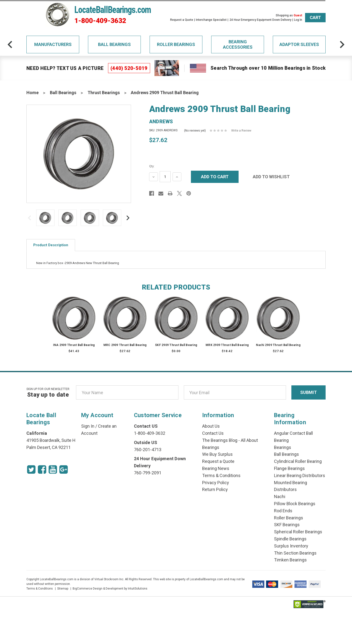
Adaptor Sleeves (299, 44)
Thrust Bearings (104, 92)
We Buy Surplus (217, 454)
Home (32, 92)
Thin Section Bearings (295, 553)
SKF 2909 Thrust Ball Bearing (176, 345)
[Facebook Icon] (42, 469)
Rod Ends (283, 510)
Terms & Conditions (221, 475)
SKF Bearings (287, 524)
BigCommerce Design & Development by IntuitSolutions (110, 588)
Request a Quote (181, 20)
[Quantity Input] (165, 176)
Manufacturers (53, 44)
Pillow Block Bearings (294, 503)
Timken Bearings (290, 559)
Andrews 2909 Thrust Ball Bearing (165, 92)
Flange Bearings (289, 468)
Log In (298, 20)
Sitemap (62, 588)
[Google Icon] (63, 469)
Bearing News (215, 468)
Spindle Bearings (290, 538)
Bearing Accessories (238, 44)
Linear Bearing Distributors (299, 475)
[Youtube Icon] (53, 469)
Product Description (50, 245)
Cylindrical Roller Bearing (298, 461)
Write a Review (241, 130)
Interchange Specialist (211, 20)
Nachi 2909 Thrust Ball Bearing (278, 345)
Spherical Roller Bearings (298, 531)
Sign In (87, 426)
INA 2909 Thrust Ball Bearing (74, 345)
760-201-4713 (147, 449)
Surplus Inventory (291, 545)
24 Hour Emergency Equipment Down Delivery (260, 20)
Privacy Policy (215, 482)
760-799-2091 (147, 472)
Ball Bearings (114, 44)
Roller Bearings (176, 44)
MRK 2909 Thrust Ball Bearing (227, 345)
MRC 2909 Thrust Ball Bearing (125, 345)
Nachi (279, 496)
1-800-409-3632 (100, 20)
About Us (211, 426)
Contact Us (213, 433)
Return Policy (215, 489)
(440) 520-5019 (129, 68)
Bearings (282, 447)
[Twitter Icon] (31, 469)
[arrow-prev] (10, 44)
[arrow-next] (342, 44)
